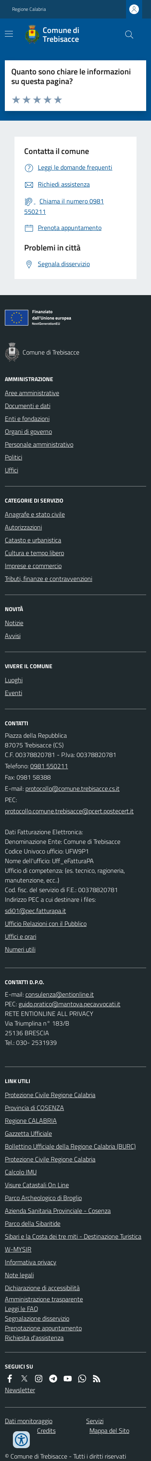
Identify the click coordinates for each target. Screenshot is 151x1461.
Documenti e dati (27, 405)
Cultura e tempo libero (34, 553)
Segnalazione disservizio (37, 1318)
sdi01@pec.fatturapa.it (35, 910)
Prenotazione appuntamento (43, 1328)
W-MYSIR (18, 1249)
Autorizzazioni (23, 527)
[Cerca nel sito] (126, 34)
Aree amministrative (32, 393)
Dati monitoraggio (28, 1421)
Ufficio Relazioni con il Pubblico (46, 923)
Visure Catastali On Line (37, 1185)
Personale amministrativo (39, 444)
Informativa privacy (30, 1262)
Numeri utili (20, 949)
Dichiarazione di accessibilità (42, 1288)
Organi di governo (28, 431)
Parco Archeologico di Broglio (43, 1197)
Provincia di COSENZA (34, 1107)
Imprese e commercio (33, 565)
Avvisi (13, 635)
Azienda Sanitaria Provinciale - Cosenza (58, 1210)
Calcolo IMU (21, 1172)
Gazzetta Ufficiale (28, 1133)
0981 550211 (49, 766)
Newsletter (20, 1390)
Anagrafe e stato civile (35, 514)
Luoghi (14, 680)
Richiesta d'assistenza (34, 1337)
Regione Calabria (29, 9)
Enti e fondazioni (27, 418)
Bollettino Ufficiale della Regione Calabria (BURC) (70, 1146)
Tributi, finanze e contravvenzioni (48, 578)
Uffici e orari (20, 936)
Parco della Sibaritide (32, 1223)
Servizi (94, 1421)
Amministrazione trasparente (44, 1299)
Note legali (19, 1275)
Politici (13, 457)
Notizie (14, 623)
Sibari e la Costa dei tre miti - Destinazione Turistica (73, 1236)
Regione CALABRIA (31, 1120)
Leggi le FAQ (21, 1308)
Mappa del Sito (109, 1430)
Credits (46, 1430)
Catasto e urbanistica (33, 540)
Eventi (13, 693)
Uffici (11, 470)
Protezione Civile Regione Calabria (50, 1095)
